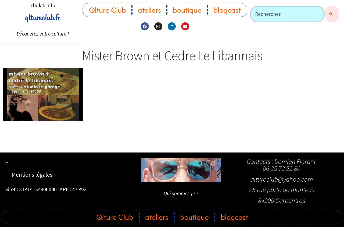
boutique (187, 10)
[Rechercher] (332, 14)
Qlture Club (107, 10)
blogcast (227, 10)
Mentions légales (32, 174)
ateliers (149, 10)
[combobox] (287, 14)
